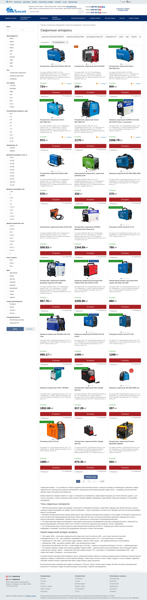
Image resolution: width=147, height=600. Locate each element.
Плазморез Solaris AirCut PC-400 (121, 334)
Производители (80, 588)
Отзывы (58, 2)
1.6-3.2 (12, 219)
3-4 (11, 116)
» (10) (102, 481)
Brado (11, 48)
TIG (11, 94)
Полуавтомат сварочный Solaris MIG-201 (55, 66)
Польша (12, 310)
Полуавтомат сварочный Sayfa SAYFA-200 (56, 227)
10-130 (12, 160)
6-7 (11, 126)
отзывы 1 (68, 83)
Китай (12, 307)
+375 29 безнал (96, 13)
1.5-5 (11, 213)
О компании (78, 578)
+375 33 (93, 10)
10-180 (12, 166)
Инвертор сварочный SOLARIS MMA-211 (124, 388)
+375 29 (95, 7)
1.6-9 (11, 191)
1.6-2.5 (12, 216)
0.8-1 (11, 244)
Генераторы (113, 588)
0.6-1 (11, 232)
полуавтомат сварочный (18, 73)
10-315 (12, 179)
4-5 (11, 119)
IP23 (11, 260)
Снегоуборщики (114, 578)
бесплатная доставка (17, 320)
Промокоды (44, 591)
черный (12, 297)
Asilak (11, 41)
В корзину (56, 92)
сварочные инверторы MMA (75, 36)
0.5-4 (11, 198)
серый (12, 291)
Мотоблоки (113, 581)
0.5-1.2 (12, 226)
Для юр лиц (72, 2)
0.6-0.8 (12, 229)
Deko (11, 60)
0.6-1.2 (12, 235)
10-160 (12, 163)
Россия (12, 313)
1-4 (11, 201)
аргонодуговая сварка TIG (95, 36)
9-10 (11, 135)
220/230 (12, 148)
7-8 (11, 129)
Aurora (12, 44)
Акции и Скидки (45, 588)
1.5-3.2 (12, 207)
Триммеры (113, 591)
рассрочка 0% (14, 323)
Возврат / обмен (80, 586)
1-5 (11, 204)
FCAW (12, 107)
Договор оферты (80, 583)
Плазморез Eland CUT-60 (49, 441)
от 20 (11, 141)
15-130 (12, 185)
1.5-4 (11, 210)
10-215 (12, 173)
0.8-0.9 (12, 241)
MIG (11, 101)
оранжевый (13, 288)
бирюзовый (13, 273)
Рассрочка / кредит (46, 2)
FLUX (11, 104)
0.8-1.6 (12, 250)
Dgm (11, 63)
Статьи (77, 591)
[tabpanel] (90, 270)
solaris (121, 36)
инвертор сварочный (16, 76)
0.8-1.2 (12, 247)
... (94, 481)
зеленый (12, 282)
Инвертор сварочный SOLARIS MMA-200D (125, 173)
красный (12, 285)
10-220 (12, 176)
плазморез (13, 79)
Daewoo (12, 57)
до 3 (11, 113)
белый (12, 276)
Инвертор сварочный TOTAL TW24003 (54, 388)
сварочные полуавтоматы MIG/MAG (53, 36)
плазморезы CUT (111, 36)
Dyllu (11, 66)
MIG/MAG (13, 88)
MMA (11, 91)
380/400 (12, 151)
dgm (127, 36)
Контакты (17, 2)
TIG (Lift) (12, 85)
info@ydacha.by (71, 6)
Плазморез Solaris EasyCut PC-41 (121, 227)
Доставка (26, 2)
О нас (65, 2)
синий (12, 294)
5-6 (11, 123)
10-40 (11, 157)
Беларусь (13, 304)
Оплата (34, 2)
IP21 (11, 266)
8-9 (11, 132)
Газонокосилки (114, 583)
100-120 (12, 182)
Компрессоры (114, 586)
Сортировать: (45, 42)
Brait (11, 51)
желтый (12, 279)
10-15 (11, 138)
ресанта (134, 36)
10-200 (12, 170)
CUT (11, 98)
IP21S (12, 263)
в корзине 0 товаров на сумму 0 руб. (123, 9)
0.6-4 (11, 238)
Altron (11, 38)
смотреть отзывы (30, 596)
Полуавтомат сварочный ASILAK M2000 (89, 66)
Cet (11, 54)
